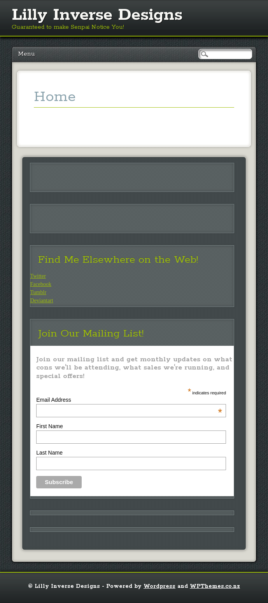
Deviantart (41, 300)
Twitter (38, 276)
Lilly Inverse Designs (97, 15)
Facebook (40, 284)
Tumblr (38, 292)
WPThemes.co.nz (215, 586)
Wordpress (159, 586)
